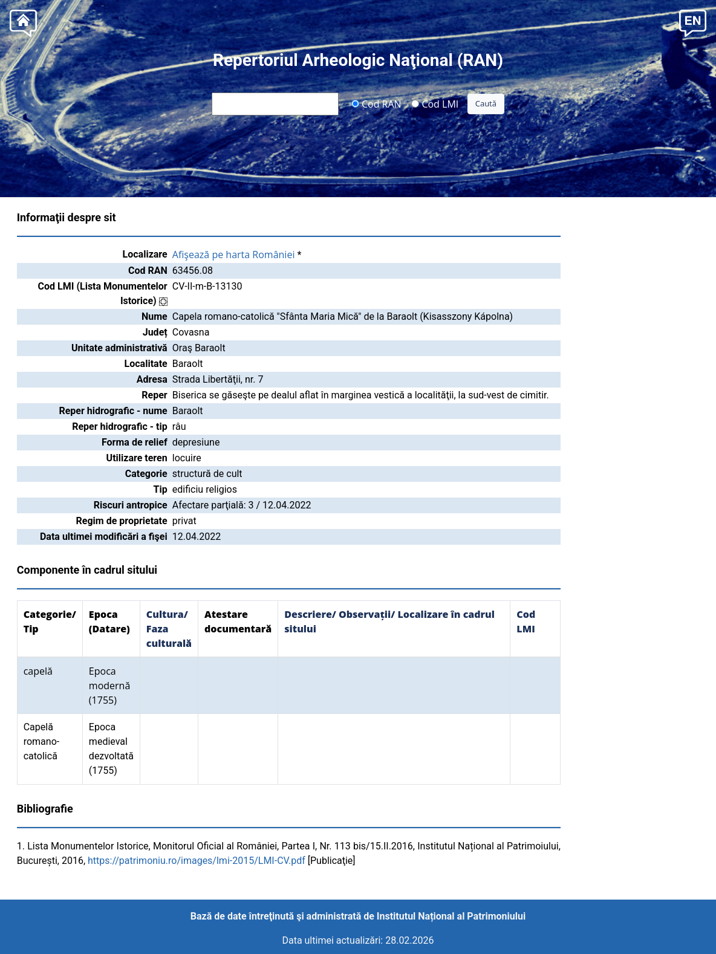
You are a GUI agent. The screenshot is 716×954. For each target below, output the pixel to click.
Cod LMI (434, 103)
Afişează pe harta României (233, 254)
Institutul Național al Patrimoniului (451, 916)
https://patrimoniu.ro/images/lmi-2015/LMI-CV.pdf (196, 860)
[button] (692, 22)
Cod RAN (376, 103)
